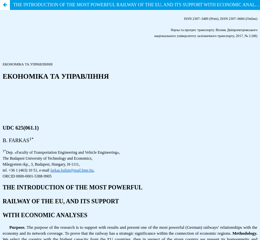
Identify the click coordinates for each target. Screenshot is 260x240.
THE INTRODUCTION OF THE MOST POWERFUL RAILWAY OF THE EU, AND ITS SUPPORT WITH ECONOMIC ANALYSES (136, 4)
